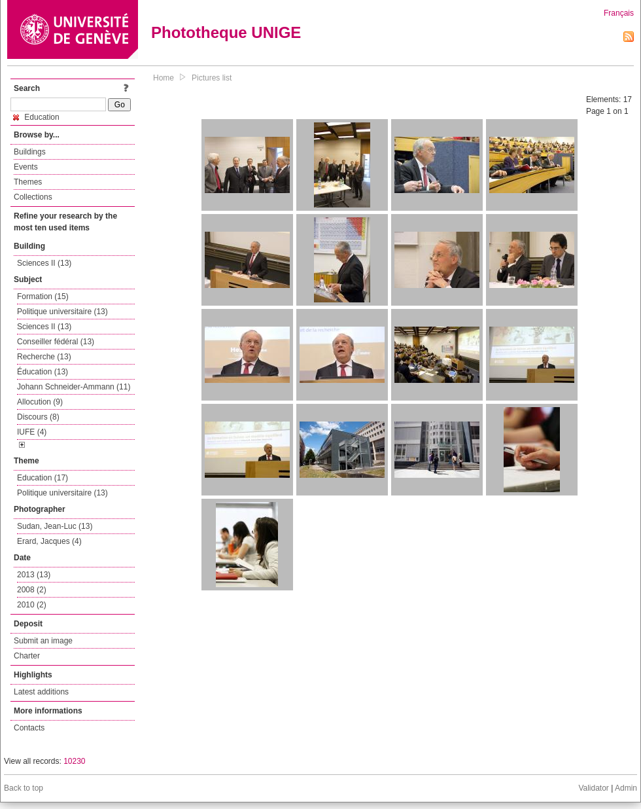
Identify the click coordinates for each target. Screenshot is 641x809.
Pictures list (212, 77)
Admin (626, 788)
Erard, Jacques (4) (49, 541)
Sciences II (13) (44, 263)
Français (619, 13)
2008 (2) (31, 589)
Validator (593, 788)
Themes (28, 182)
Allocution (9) (40, 401)
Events (26, 166)
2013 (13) (33, 574)
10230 (74, 761)
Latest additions (41, 691)
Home (163, 77)
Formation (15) (43, 296)
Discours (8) (38, 417)
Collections (33, 197)
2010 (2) (31, 604)
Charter (27, 655)
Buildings (30, 151)
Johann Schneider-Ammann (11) (73, 386)
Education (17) (42, 477)
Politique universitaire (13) (62, 311)
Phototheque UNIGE (226, 32)
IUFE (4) (31, 432)
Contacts (29, 727)
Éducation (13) (42, 371)
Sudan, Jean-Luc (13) (54, 526)
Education (36, 117)
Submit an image (43, 640)
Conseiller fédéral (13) (55, 341)
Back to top (23, 788)
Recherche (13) (44, 356)
